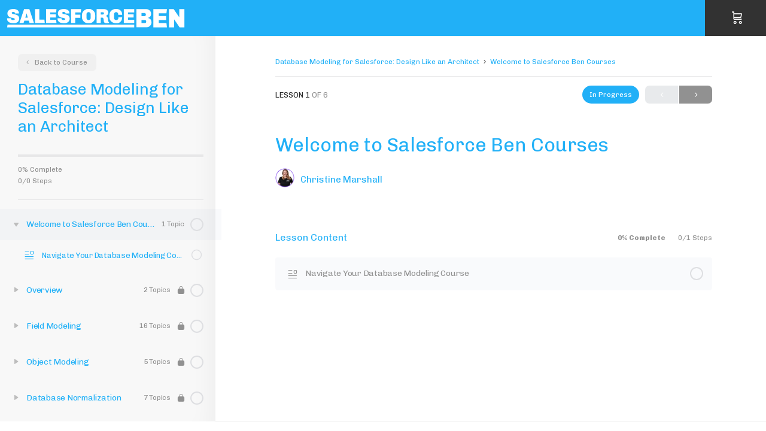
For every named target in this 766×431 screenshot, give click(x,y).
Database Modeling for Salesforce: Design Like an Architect (377, 61)
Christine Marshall (341, 179)
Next (695, 95)
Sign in (755, 18)
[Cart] (737, 18)
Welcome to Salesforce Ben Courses (553, 61)
